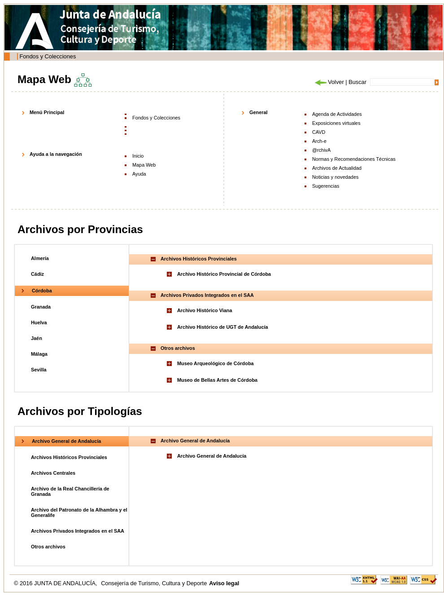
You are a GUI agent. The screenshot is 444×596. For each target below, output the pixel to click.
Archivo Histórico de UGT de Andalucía (222, 327)
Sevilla (38, 369)
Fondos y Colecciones (47, 56)
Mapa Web (144, 165)
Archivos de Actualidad (336, 168)
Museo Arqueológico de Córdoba (215, 363)
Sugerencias (325, 186)
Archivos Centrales (53, 473)
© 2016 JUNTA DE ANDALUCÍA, (56, 583)
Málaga (39, 354)
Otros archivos (48, 546)
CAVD (318, 132)
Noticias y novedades (335, 177)
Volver (328, 82)
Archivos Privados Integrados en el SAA (77, 531)
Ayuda (139, 174)
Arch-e (319, 141)
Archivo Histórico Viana (204, 310)
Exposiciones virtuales (336, 123)
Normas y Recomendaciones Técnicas (354, 159)
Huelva (39, 322)
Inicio (138, 156)
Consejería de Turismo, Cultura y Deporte (154, 583)
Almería (40, 258)
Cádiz (37, 274)
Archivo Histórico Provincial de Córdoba (224, 274)
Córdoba (42, 290)
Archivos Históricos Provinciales (69, 457)
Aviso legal (224, 583)
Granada (41, 306)
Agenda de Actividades (337, 114)
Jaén (36, 338)
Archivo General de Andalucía (66, 441)
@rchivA (321, 150)
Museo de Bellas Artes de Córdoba (217, 380)
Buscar (357, 82)
